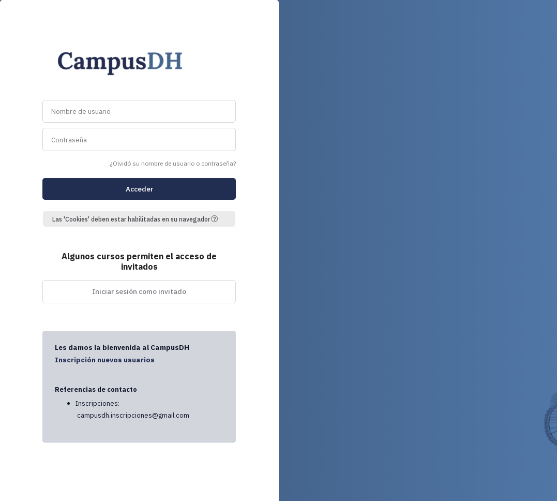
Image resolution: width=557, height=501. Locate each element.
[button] (218, 219)
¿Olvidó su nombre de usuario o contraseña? (173, 163)
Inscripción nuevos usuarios (105, 359)
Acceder (139, 189)
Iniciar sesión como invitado (139, 291)
